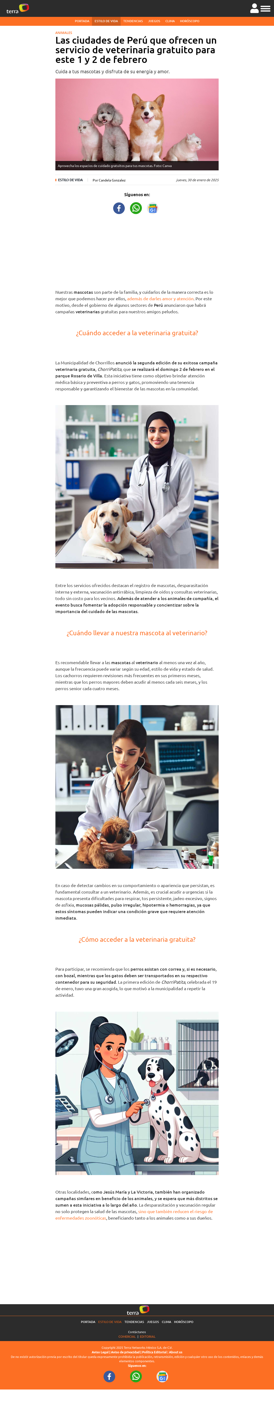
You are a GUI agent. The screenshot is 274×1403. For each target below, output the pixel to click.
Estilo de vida (106, 21)
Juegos (154, 21)
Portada (82, 21)
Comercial (127, 1336)
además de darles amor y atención (160, 298)
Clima (170, 21)
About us (175, 1352)
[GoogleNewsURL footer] (163, 1376)
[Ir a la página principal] (18, 8)
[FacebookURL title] (119, 207)
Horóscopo (189, 21)
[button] (265, 7)
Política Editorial (154, 1352)
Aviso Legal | (101, 1352)
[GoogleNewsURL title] (153, 207)
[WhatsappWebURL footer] (136, 1376)
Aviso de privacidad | (126, 1352)
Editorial (148, 1336)
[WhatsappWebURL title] (136, 207)
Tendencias (133, 21)
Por (109, 180)
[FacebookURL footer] (110, 1376)
